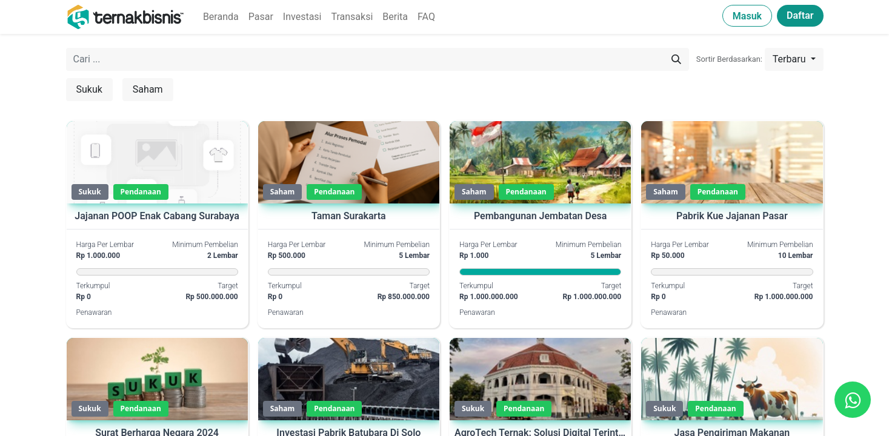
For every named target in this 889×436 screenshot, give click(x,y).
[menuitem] (221, 17)
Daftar (800, 15)
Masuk (747, 16)
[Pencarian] (676, 59)
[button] (794, 59)
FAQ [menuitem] (426, 16)
